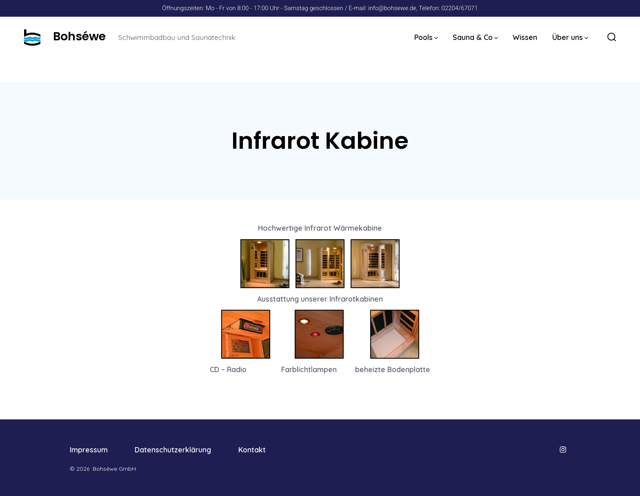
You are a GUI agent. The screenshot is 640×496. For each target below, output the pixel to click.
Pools (426, 37)
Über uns (570, 37)
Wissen (525, 37)
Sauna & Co (475, 37)
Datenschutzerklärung (173, 449)
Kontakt (252, 449)
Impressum (89, 449)
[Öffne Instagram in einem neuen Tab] (563, 449)
